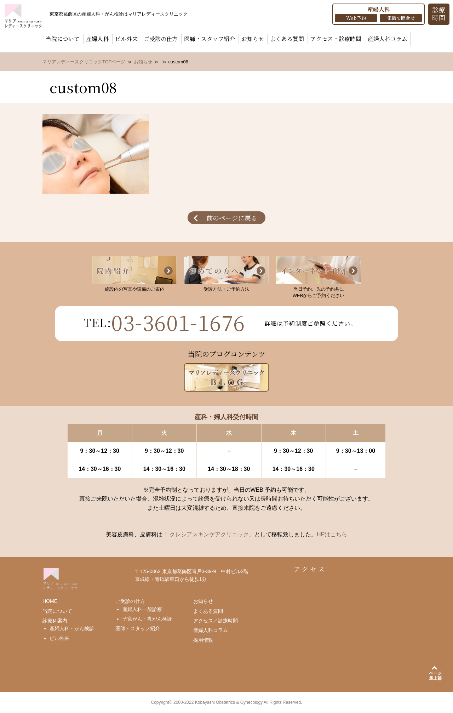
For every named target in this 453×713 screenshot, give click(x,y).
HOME (49, 601)
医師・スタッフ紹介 (209, 39)
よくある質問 (287, 39)
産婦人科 (97, 39)
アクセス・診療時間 (335, 39)
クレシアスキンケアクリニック (209, 534)
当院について (63, 39)
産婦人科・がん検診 (72, 628)
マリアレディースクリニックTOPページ (84, 61)
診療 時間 (439, 13)
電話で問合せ (401, 18)
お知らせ (252, 39)
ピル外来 (126, 39)
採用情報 (203, 640)
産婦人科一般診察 (142, 609)
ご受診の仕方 (161, 39)
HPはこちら (332, 534)
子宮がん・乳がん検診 (147, 619)
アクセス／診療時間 (215, 620)
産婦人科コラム (387, 39)
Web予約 (356, 18)
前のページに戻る (231, 217)
